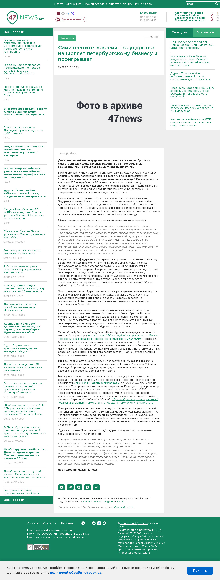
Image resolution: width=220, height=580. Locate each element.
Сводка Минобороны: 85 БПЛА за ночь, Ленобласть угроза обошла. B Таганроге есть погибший (25, 216)
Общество (113, 4)
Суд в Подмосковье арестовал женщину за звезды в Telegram (25, 351)
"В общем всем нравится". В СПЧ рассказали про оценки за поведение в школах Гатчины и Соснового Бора (25, 412)
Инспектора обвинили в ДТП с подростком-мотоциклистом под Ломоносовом (191, 122)
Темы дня (179, 32)
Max (104, 523)
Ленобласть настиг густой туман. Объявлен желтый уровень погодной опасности (25, 476)
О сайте (33, 523)
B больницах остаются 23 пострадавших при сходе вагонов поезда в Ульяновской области (25, 72)
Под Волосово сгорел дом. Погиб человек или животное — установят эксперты (192, 45)
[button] (61, 487)
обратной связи (123, 507)
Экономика (73, 4)
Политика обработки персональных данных (58, 534)
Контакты (50, 523)
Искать (216, 3)
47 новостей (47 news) (134, 524)
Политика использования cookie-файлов (55, 537)
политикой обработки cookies (75, 572)
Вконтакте (83, 523)
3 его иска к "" (96, 383)
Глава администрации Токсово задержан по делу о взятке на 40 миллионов (192, 108)
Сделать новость (72, 19)
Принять (200, 570)
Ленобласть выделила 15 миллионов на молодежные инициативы (25, 370)
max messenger (72, 13)
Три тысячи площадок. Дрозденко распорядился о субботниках (25, 133)
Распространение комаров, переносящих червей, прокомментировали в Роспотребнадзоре (25, 390)
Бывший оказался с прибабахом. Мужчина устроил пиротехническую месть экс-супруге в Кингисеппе (25, 48)
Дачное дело (143, 4)
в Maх (120, 502)
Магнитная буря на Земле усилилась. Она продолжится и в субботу (25, 237)
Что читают (206, 32)
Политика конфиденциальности (49, 530)
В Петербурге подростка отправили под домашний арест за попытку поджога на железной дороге (25, 434)
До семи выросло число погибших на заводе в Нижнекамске (25, 310)
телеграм (67, 13)
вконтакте (63, 13)
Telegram (99, 523)
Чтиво (127, 4)
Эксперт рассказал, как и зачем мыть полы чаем (25, 254)
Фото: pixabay (67, 154)
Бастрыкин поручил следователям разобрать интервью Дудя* (25, 495)
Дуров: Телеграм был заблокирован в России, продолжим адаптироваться (190, 76)
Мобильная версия (58, 13)
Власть (59, 4)
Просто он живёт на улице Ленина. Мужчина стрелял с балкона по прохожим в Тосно (25, 94)
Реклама (67, 523)
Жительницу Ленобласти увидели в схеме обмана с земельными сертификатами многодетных (190, 60)
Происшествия (93, 4)
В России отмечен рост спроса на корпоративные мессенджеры (25, 272)
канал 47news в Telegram (98, 502)
